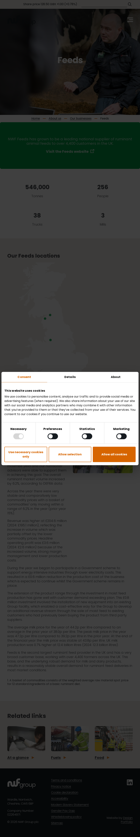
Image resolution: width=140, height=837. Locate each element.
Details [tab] (70, 377)
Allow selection (70, 454)
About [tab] (116, 377)
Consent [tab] (24, 377)
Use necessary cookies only (25, 454)
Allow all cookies (114, 454)
